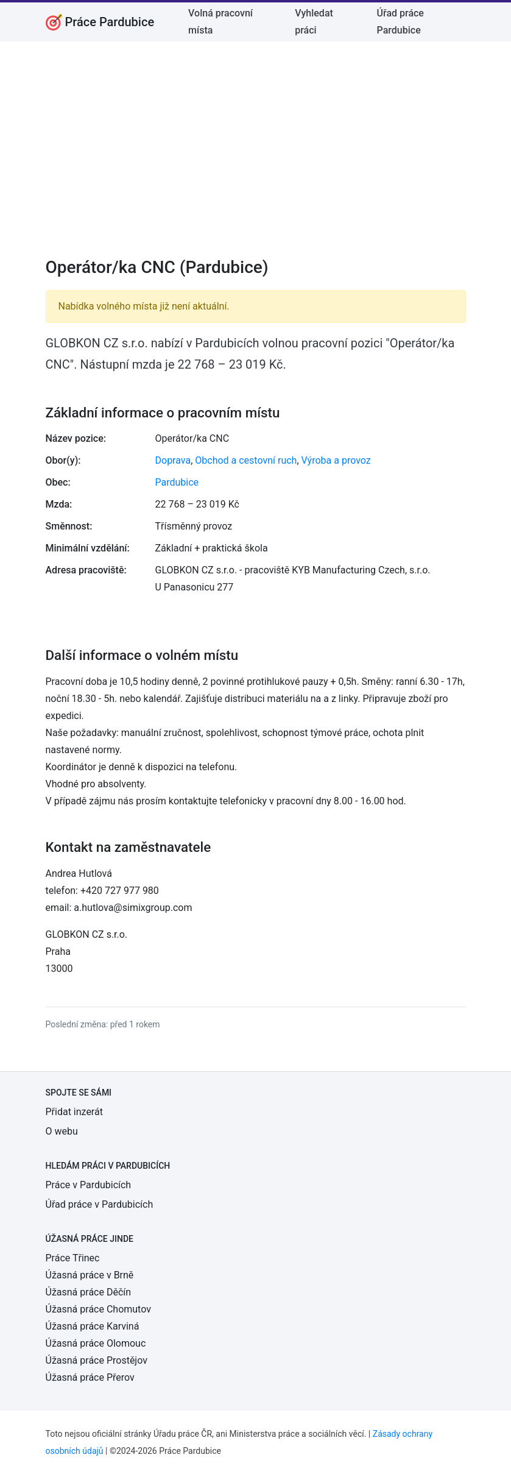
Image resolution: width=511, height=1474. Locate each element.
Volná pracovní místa (220, 21)
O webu (62, 1131)
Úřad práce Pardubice (400, 21)
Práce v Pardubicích (89, 1185)
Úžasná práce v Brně (90, 1275)
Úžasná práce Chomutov (98, 1309)
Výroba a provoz (336, 460)
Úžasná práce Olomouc (96, 1343)
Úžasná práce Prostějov (96, 1360)
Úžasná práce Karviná (92, 1326)
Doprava (173, 460)
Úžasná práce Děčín (89, 1292)
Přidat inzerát (74, 1112)
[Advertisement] (256, 157)
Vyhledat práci (314, 21)
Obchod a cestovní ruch (246, 460)
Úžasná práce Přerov (90, 1377)
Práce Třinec (73, 1258)
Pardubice (177, 482)
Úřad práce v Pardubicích (99, 1204)
